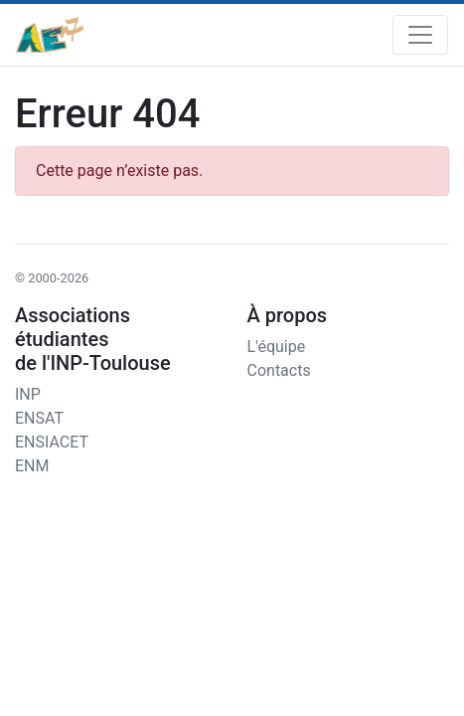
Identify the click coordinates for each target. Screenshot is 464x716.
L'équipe (276, 346)
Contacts (279, 370)
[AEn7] (49, 35)
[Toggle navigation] (420, 35)
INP (28, 394)
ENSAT (39, 418)
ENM (32, 465)
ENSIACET (51, 442)
